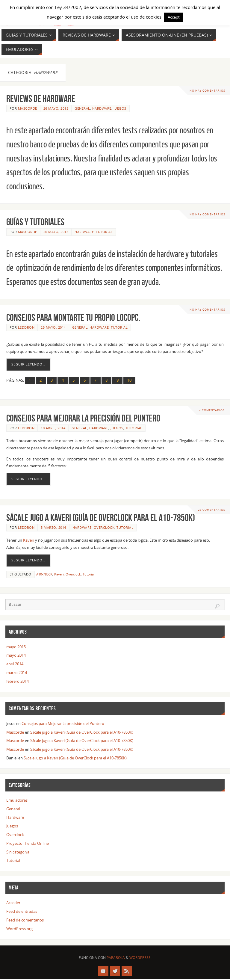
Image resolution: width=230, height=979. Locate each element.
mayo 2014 (16, 655)
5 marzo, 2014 (53, 527)
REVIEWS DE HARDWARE (40, 98)
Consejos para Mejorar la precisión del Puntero (83, 418)
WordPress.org (19, 928)
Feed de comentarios (25, 920)
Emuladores (17, 800)
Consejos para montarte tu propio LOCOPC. (73, 317)
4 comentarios (212, 410)
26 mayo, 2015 (56, 108)
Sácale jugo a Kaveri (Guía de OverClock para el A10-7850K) (100, 517)
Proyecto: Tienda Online (27, 843)
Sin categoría (17, 852)
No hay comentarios (207, 91)
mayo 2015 (16, 646)
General (82, 108)
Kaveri (28, 540)
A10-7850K (44, 574)
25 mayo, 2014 (53, 327)
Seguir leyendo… (28, 364)
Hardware (101, 108)
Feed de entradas (21, 911)
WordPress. (140, 957)
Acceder (13, 902)
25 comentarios (211, 510)
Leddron (26, 327)
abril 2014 (14, 664)
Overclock (104, 527)
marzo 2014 (16, 672)
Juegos (120, 108)
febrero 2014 (17, 681)
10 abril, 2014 (53, 428)
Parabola (116, 957)
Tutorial (104, 231)
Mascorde (27, 108)
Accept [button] (174, 17)
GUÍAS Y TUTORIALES (35, 222)
